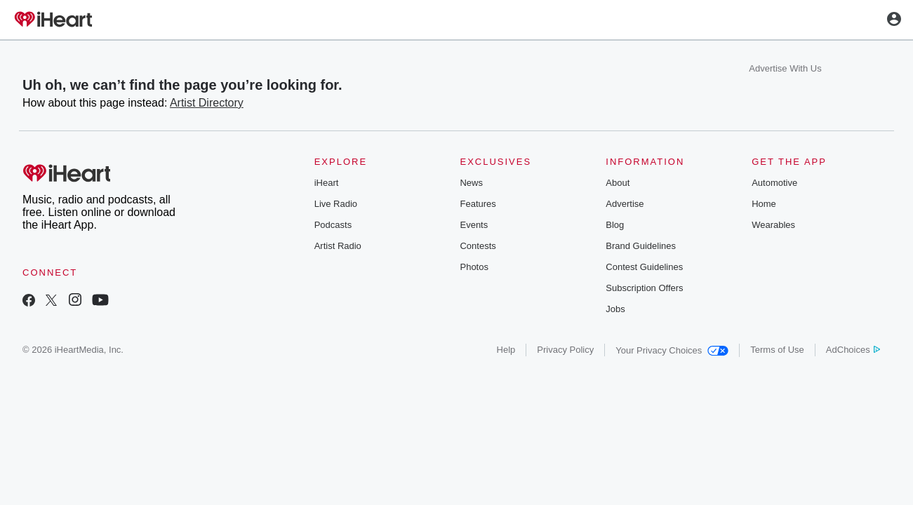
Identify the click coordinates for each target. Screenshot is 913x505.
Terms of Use (777, 349)
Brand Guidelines (641, 246)
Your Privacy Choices (671, 350)
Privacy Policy (565, 349)
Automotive (774, 182)
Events (474, 225)
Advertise (625, 203)
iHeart (326, 182)
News (471, 182)
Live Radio (335, 203)
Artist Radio (337, 246)
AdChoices (853, 349)
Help (506, 349)
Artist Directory (207, 103)
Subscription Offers (644, 288)
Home (764, 203)
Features (477, 203)
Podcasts (333, 225)
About (617, 182)
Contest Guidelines (644, 267)
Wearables (773, 225)
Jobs (615, 309)
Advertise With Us (785, 68)
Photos (474, 267)
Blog (615, 225)
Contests (477, 246)
